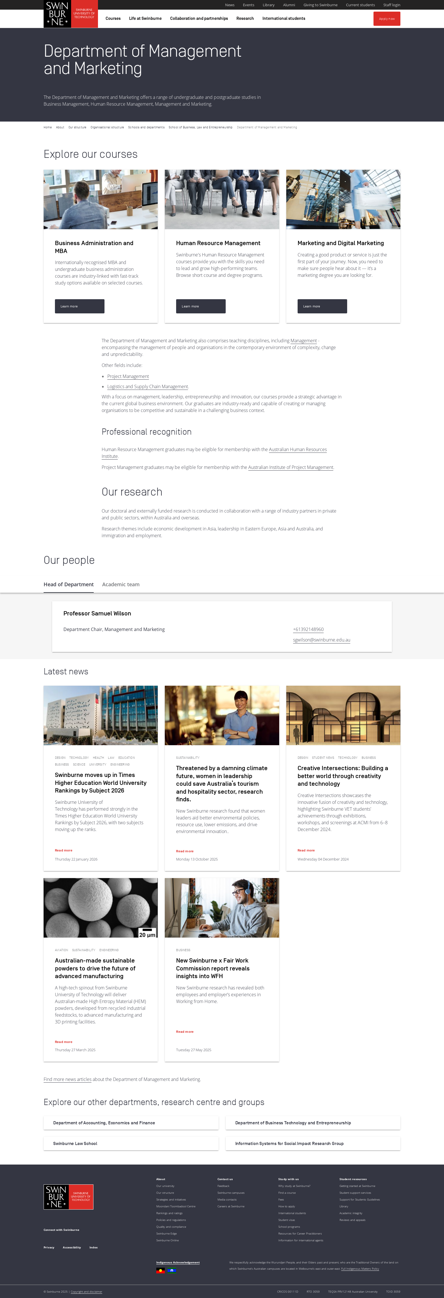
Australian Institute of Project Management (290, 467)
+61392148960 (308, 629)
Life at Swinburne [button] (146, 20)
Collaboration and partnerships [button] (200, 20)
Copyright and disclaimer (86, 1291)
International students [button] (284, 20)
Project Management (128, 376)
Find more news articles (67, 1079)
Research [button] (246, 20)
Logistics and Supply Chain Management (147, 386)
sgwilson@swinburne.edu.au (321, 640)
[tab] (69, 584)
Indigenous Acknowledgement (178, 1262)
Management (304, 340)
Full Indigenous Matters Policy (360, 1269)
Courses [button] (114, 20)
